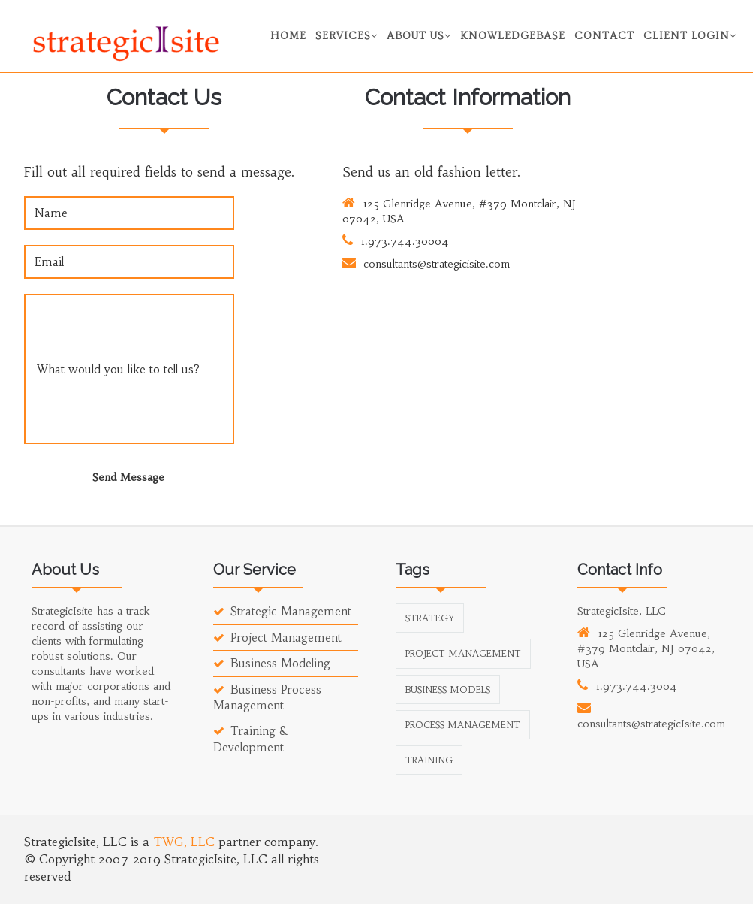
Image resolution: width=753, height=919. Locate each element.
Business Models (447, 689)
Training (429, 760)
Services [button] (346, 35)
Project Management (277, 637)
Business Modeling (271, 663)
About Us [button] (419, 35)
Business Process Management (267, 697)
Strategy (429, 618)
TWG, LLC (185, 841)
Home (288, 35)
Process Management (462, 724)
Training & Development (250, 739)
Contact (604, 35)
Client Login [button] (689, 35)
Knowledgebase (512, 35)
